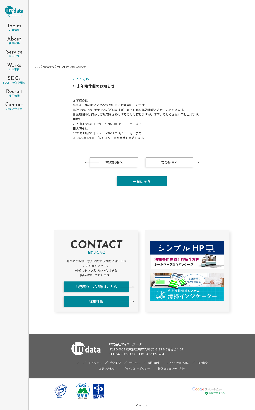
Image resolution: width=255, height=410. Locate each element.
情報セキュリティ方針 (171, 368)
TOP (77, 363)
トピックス (95, 363)
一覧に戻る (141, 181)
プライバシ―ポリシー (136, 368)
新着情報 (49, 66)
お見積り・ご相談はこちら (96, 286)
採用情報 (96, 301)
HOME (36, 66)
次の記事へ (169, 162)
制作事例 (153, 363)
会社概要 (115, 363)
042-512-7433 (125, 354)
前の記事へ (114, 162)
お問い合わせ (107, 368)
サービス (134, 363)
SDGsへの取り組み (178, 363)
